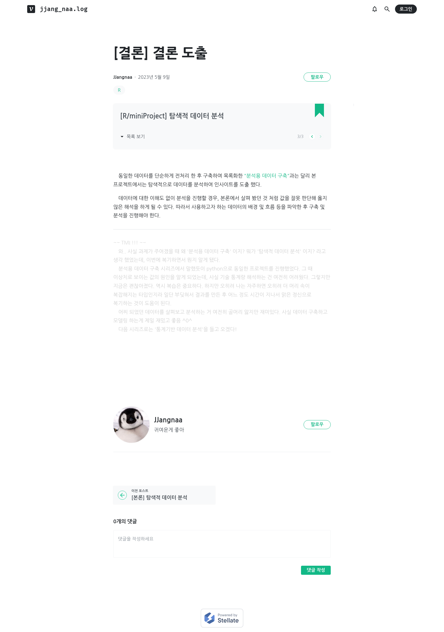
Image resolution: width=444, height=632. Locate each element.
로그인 (406, 9)
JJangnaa (122, 77)
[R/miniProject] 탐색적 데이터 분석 (172, 116)
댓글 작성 (316, 570)
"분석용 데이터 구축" (266, 175)
